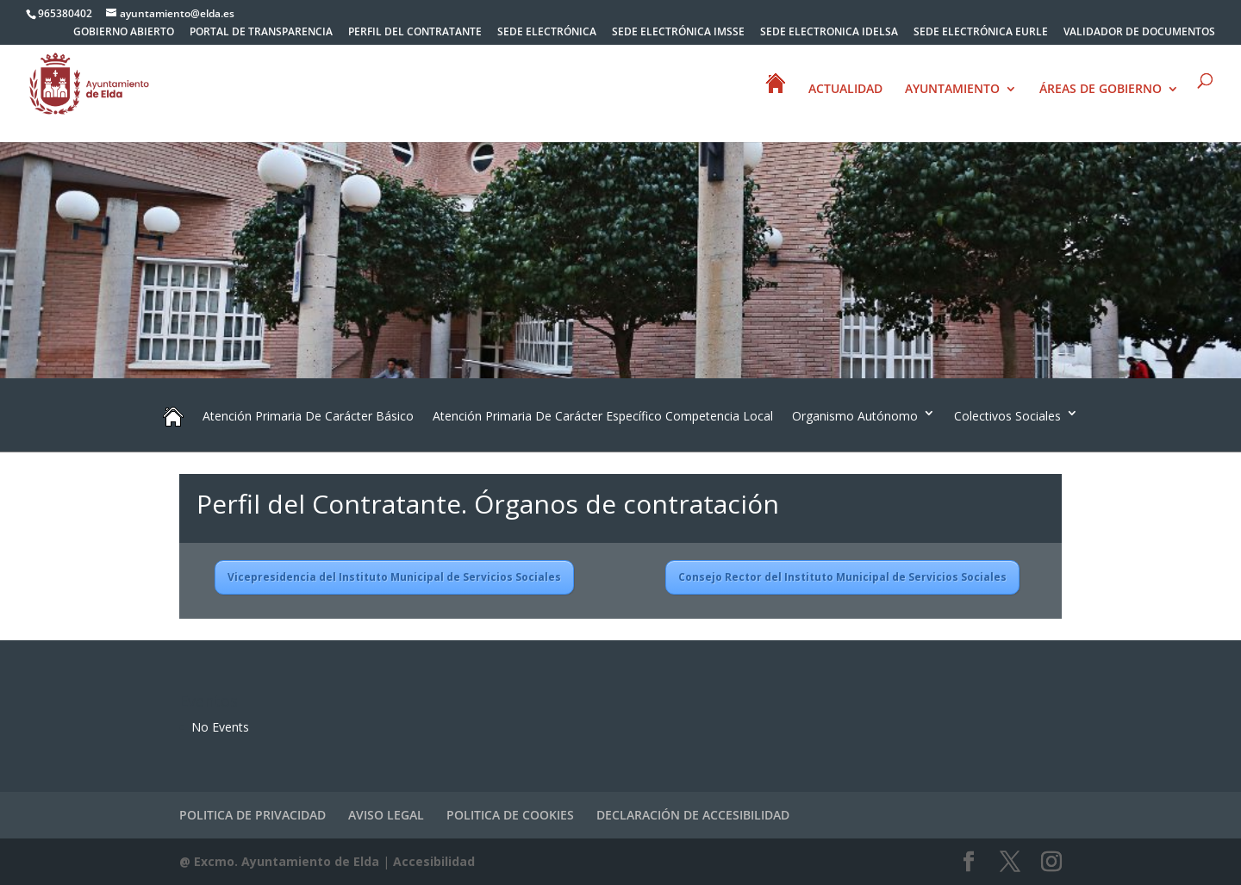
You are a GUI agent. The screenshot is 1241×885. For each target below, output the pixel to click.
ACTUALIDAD (845, 90)
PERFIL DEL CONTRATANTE (415, 33)
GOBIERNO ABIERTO (123, 33)
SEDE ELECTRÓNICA (546, 33)
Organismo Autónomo (855, 416)
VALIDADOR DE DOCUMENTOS (1139, 33)
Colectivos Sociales (1007, 416)
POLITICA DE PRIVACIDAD (252, 815)
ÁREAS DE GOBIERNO (1100, 90)
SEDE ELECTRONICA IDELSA (829, 33)
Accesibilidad (434, 861)
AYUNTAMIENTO (952, 90)
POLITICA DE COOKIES (510, 815)
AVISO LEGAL (386, 815)
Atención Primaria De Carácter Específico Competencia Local (603, 416)
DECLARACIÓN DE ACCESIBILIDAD (692, 815)
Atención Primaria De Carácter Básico (308, 416)
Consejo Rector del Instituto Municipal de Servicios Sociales (842, 577)
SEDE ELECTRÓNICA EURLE (981, 33)
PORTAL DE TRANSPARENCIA (261, 33)
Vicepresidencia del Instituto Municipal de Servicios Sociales (394, 577)
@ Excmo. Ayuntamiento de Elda (279, 861)
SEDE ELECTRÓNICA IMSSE (678, 33)
